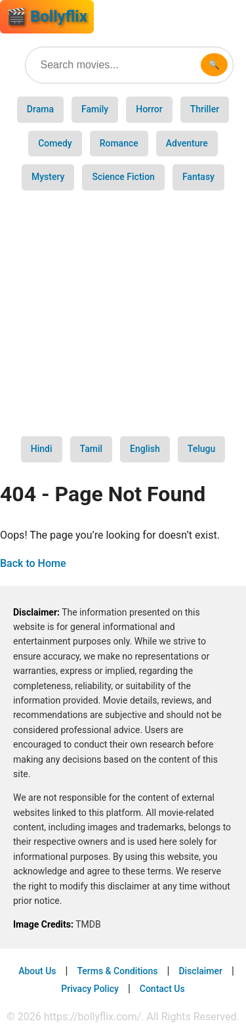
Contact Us (162, 988)
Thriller (204, 109)
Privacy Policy (90, 988)
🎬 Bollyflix (47, 16)
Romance (119, 143)
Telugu (201, 448)
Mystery (47, 176)
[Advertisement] (123, 313)
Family (94, 109)
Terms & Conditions (117, 971)
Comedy (55, 143)
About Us (37, 971)
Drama (40, 109)
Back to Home (33, 563)
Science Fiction (123, 176)
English (145, 448)
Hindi (41, 448)
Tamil (91, 448)
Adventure (187, 143)
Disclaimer (200, 971)
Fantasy (198, 176)
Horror (149, 109)
